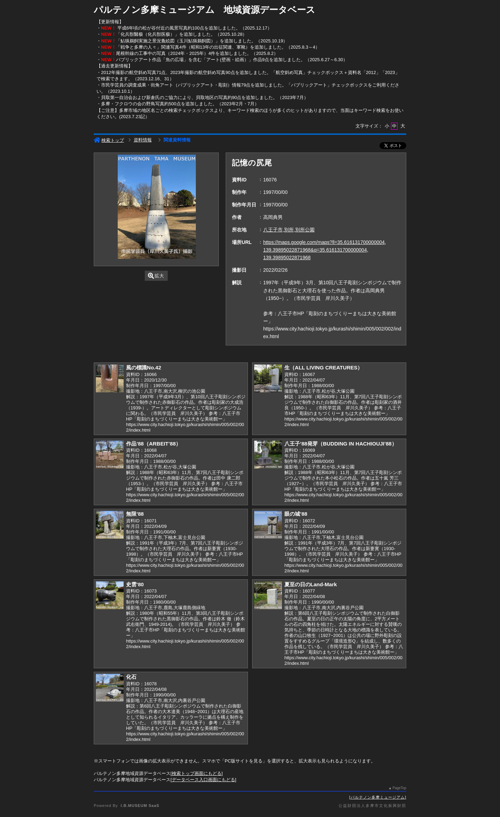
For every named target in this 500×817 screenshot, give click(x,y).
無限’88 (135, 514)
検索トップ (109, 140)
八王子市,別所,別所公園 (289, 229)
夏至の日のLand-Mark (310, 584)
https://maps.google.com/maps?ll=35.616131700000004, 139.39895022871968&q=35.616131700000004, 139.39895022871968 (324, 249)
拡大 (156, 276)
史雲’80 (135, 584)
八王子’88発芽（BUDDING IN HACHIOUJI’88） (340, 444)
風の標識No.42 (143, 367)
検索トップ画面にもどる (197, 773)
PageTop (399, 788)
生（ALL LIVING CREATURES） (323, 367)
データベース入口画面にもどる (203, 779)
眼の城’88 (295, 514)
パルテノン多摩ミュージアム (378, 797)
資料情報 (143, 139)
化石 (131, 677)
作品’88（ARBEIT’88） (153, 444)
